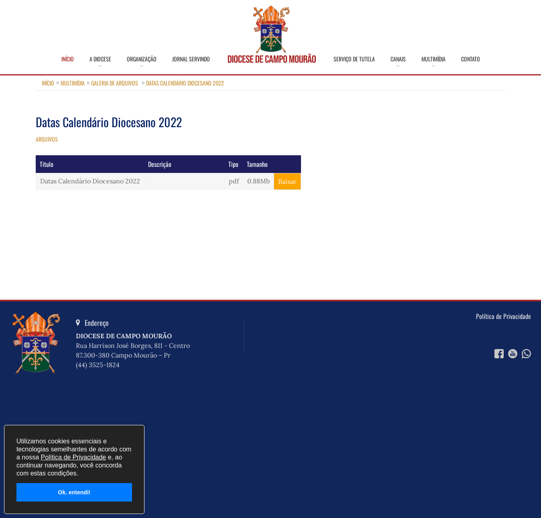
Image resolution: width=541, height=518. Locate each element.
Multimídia (433, 59)
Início (67, 59)
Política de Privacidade (503, 316)
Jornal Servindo (191, 59)
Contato (470, 59)
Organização (142, 59)
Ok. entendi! (74, 492)
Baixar (287, 181)
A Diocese (100, 59)
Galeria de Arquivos (114, 83)
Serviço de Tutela (354, 59)
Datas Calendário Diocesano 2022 (185, 83)
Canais (398, 59)
